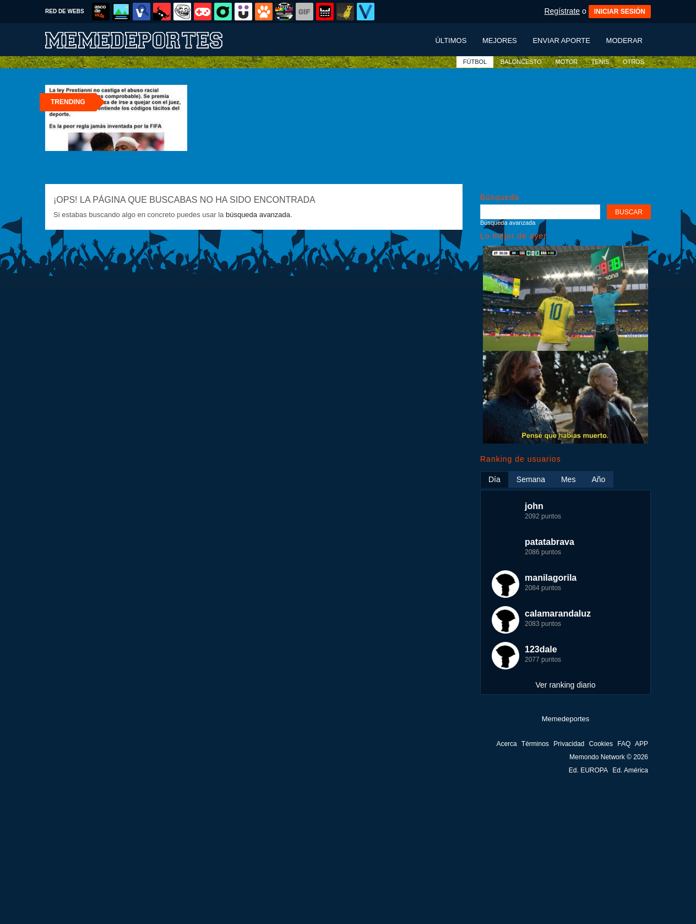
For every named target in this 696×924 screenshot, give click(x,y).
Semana (530, 479)
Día (494, 479)
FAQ (623, 744)
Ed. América (630, 770)
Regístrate (562, 11)
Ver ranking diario (566, 684)
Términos (535, 744)
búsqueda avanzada (258, 214)
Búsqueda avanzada (507, 222)
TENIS (600, 61)
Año (598, 479)
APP (641, 744)
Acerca (506, 744)
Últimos (450, 40)
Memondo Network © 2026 (608, 757)
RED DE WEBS (64, 11)
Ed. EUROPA (588, 770)
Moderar (624, 40)
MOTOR (566, 61)
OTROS (633, 61)
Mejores (499, 40)
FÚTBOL (475, 61)
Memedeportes (566, 719)
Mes (568, 479)
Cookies (601, 744)
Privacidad (568, 744)
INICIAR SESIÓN (619, 11)
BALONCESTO (521, 61)
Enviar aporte (561, 40)
